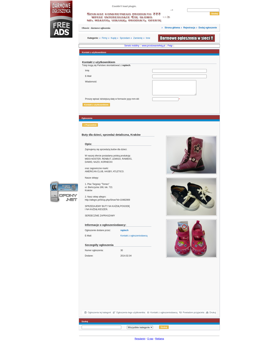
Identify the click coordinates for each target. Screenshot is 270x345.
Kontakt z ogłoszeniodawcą (133, 238)
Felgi (169, 45)
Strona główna (172, 27)
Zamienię (137, 38)
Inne (148, 38)
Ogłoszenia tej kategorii (99, 315)
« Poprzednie (90, 128)
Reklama (159, 341)
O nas (150, 341)
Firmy (104, 38)
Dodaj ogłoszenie (208, 27)
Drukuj (212, 315)
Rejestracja (189, 27)
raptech (124, 233)
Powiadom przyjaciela (193, 315)
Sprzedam (125, 38)
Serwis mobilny (131, 45)
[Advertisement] (61, 102)
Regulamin (140, 341)
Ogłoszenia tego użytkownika (130, 315)
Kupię (113, 38)
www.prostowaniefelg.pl (153, 45)
